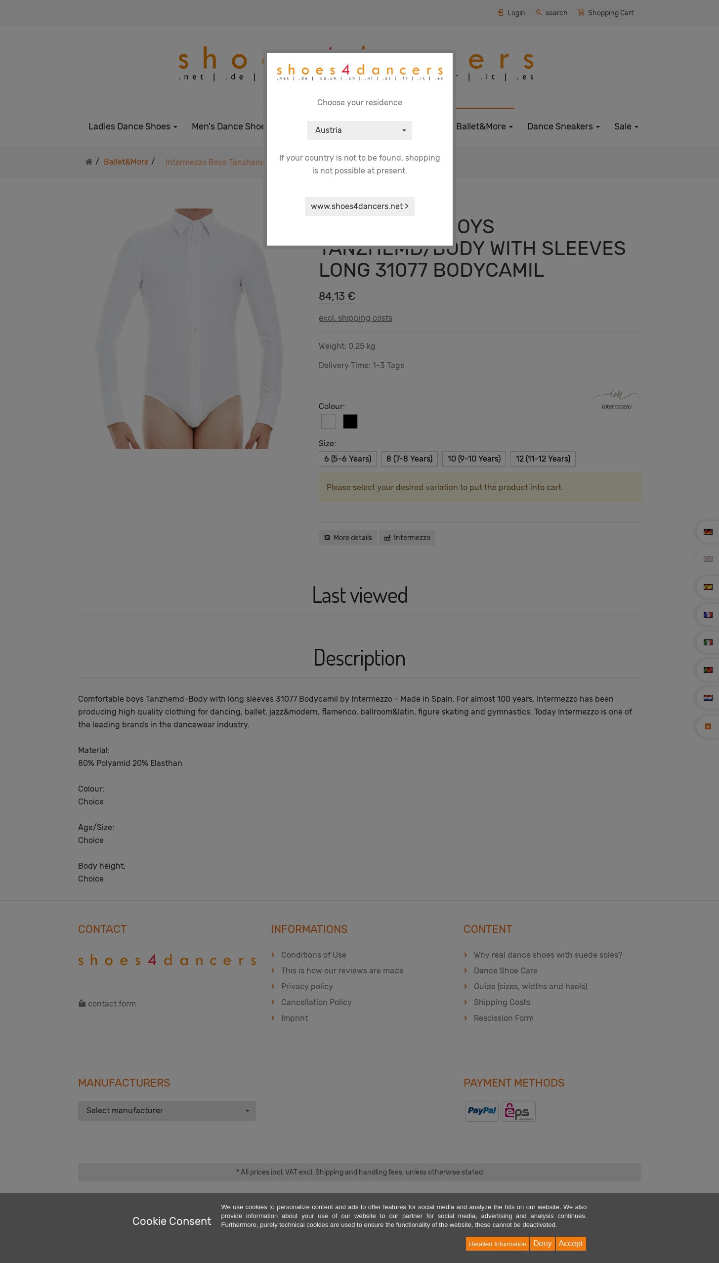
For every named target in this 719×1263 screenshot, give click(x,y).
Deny (542, 1243)
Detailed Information (497, 1244)
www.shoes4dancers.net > (360, 206)
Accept (571, 1243)
